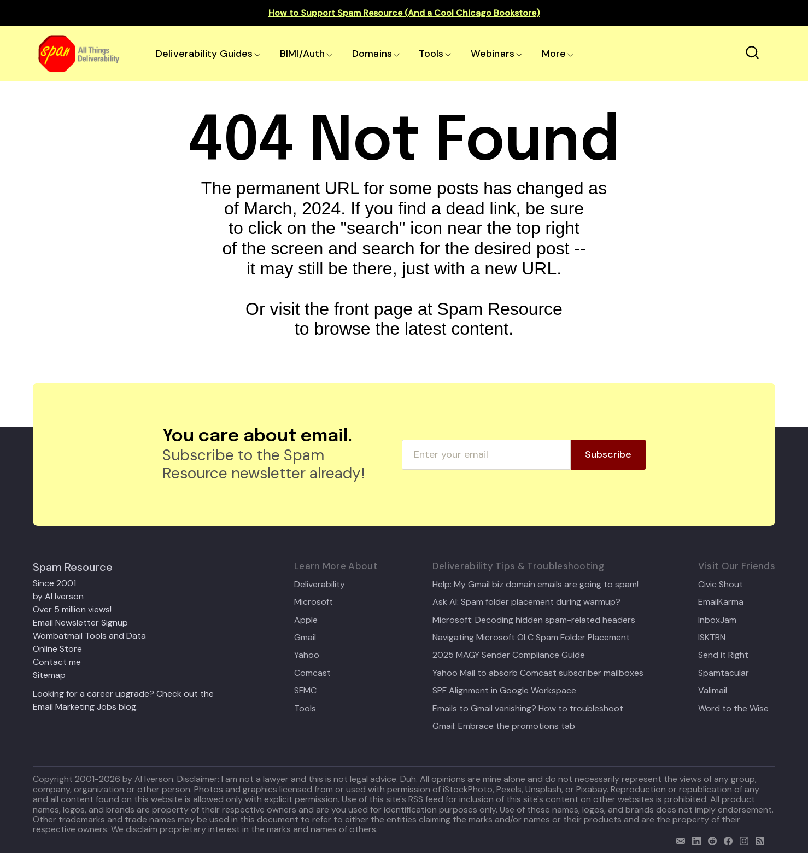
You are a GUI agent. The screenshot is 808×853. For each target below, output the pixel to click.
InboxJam (717, 620)
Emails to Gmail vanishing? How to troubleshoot (527, 709)
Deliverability (319, 584)
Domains (372, 53)
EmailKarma (720, 602)
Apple (306, 620)
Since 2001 (54, 583)
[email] (678, 839)
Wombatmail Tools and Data (89, 635)
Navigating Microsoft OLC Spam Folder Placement (531, 637)
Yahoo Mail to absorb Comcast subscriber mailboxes (537, 673)
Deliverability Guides (204, 53)
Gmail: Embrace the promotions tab (503, 726)
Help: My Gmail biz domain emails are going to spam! (535, 584)
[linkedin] (694, 839)
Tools (431, 53)
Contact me (57, 662)
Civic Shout (720, 584)
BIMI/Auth (302, 53)
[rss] (757, 839)
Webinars (492, 53)
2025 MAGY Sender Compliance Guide (508, 655)
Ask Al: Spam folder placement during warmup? (526, 602)
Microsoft (313, 602)
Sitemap (49, 675)
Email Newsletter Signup (80, 622)
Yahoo (306, 655)
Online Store (57, 649)
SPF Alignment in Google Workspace (504, 691)
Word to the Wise (733, 709)
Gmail (305, 637)
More (554, 53)
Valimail (712, 691)
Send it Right (723, 655)
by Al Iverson (58, 596)
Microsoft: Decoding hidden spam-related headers (533, 620)
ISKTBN (711, 637)
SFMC (305, 691)
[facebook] (726, 839)
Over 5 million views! (72, 609)
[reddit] (710, 839)
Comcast (312, 673)
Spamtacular (723, 673)
